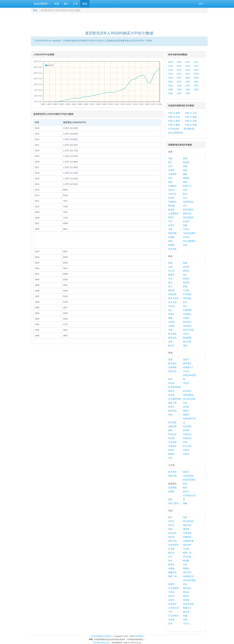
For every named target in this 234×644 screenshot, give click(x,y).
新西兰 (186, 472)
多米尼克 (187, 391)
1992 (170, 93)
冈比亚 (171, 596)
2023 (179, 62)
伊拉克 (186, 237)
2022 (187, 62)
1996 (170, 89)
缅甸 (185, 182)
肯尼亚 (171, 600)
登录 (201, 4)
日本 (170, 166)
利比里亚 (172, 533)
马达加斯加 (173, 588)
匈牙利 (186, 282)
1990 (187, 93)
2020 (170, 66)
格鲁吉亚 (187, 213)
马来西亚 (172, 174)
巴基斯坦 (172, 186)
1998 (187, 85)
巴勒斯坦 (172, 201)
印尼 (170, 178)
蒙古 (185, 194)
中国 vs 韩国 (191, 125)
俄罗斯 (171, 290)
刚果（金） (188, 552)
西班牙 (186, 271)
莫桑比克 (172, 572)
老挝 (170, 182)
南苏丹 (186, 596)
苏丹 (170, 623)
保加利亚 (172, 294)
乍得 (185, 564)
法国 (170, 267)
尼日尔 (171, 525)
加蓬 (185, 615)
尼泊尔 (171, 190)
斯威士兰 (187, 608)
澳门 (170, 162)
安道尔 (171, 314)
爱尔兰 (171, 345)
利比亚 (171, 537)
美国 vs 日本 (174, 117)
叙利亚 (171, 209)
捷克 (170, 282)
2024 (170, 62)
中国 (170, 158)
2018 (187, 66)
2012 (170, 74)
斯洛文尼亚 (173, 298)
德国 (185, 263)
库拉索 (171, 438)
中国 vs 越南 (174, 125)
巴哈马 (186, 454)
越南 (185, 174)
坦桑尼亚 (187, 537)
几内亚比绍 (173, 608)
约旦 (185, 198)
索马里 (186, 612)
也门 (185, 205)
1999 (179, 85)
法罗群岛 (187, 326)
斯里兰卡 (187, 186)
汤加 (170, 499)
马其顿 (171, 322)
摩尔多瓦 (187, 322)
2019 (179, 66)
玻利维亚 (187, 363)
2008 (170, 77)
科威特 (171, 237)
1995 (179, 89)
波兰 (170, 286)
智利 (170, 379)
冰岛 (170, 278)
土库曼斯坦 (173, 213)
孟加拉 (171, 198)
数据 (84, 3)
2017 (196, 66)
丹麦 (170, 330)
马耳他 (171, 306)
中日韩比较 (173, 128)
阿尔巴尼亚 (188, 330)
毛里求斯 (187, 533)
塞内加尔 (187, 588)
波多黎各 (172, 367)
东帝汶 (171, 225)
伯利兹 (186, 407)
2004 (170, 81)
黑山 (170, 310)
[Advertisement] (119, 20)
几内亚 (186, 549)
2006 (187, 77)
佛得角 (186, 529)
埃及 (185, 517)
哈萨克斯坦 (188, 209)
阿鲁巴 (171, 450)
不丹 (170, 221)
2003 (179, 81)
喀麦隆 (186, 560)
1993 (196, 89)
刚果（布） (173, 576)
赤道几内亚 (188, 604)
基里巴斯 (172, 476)
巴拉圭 (186, 371)
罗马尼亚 (187, 294)
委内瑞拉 (172, 363)
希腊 (185, 286)
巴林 (185, 245)
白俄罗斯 (187, 310)
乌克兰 (186, 334)
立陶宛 (171, 326)
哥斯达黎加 (188, 395)
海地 (170, 414)
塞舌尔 (171, 552)
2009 (196, 74)
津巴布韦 (187, 572)
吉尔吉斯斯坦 (189, 241)
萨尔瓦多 (187, 446)
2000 (170, 85)
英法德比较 (189, 128)
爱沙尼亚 (187, 341)
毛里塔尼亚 (173, 545)
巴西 (185, 442)
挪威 (170, 318)
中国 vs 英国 (174, 121)
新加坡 (186, 162)
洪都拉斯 (172, 426)
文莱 (170, 229)
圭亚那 (171, 395)
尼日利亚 (187, 556)
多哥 (170, 560)
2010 (187, 74)
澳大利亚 (172, 472)
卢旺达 (171, 592)
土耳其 (186, 290)
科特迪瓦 (172, 604)
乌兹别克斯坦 (189, 233)
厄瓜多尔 (187, 434)
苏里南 (186, 430)
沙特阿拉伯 (188, 201)
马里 (185, 619)
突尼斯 (186, 600)
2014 (187, 70)
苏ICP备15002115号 (101, 643)
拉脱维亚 (187, 314)
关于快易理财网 (97, 636)
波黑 (170, 341)
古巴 (170, 458)
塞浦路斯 (187, 337)
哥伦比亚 (172, 434)
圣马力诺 (172, 302)
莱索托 (186, 568)
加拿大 (186, 359)
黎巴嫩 (171, 205)
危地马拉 (187, 438)
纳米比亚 (187, 525)
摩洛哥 (171, 564)
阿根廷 (171, 454)
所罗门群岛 (173, 503)
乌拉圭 (186, 383)
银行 (66, 3)
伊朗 (170, 241)
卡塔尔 (186, 229)
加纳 (170, 529)
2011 (179, 74)
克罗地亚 (187, 298)
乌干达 (186, 623)
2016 (170, 70)
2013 (196, 70)
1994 (187, 89)
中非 (170, 612)
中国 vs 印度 (191, 121)
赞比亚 (186, 592)
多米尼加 (187, 426)
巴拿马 (186, 450)
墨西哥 (186, 414)
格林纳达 (172, 410)
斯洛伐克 (172, 337)
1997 (196, 85)
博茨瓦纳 (172, 541)
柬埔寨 (186, 178)
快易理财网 (41, 3)
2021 (196, 62)
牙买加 (171, 383)
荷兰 (185, 306)
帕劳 (185, 487)
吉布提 (171, 549)
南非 (170, 517)
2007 (179, 77)
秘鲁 (170, 430)
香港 (185, 158)
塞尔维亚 (172, 334)
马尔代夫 (172, 194)
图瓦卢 (186, 491)
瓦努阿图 (172, 487)
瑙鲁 (185, 503)
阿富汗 (171, 217)
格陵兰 (186, 410)
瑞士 (185, 274)
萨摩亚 (171, 491)
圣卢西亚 (172, 422)
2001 (196, 81)
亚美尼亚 (172, 249)
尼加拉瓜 (172, 371)
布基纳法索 (188, 541)
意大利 (171, 271)
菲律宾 (171, 170)
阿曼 (185, 225)
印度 (185, 190)
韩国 (185, 170)
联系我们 (108, 636)
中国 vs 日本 (191, 113)
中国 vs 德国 (191, 117)
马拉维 (171, 619)
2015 (179, 70)
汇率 (75, 3)
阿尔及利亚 (188, 521)
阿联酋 (171, 245)
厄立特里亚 (173, 615)
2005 (196, 77)
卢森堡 (186, 318)
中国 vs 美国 (174, 113)
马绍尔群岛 (188, 476)
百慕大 (171, 407)
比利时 (186, 267)
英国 (170, 263)
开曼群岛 (172, 446)
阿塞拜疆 (172, 233)
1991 (179, 93)
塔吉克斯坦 (188, 217)
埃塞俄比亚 (188, 576)
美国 (170, 359)
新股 (56, 3)
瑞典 (185, 345)
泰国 (185, 166)
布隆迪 (171, 568)
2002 (187, 81)
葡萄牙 (171, 274)
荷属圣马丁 (188, 367)
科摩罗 (171, 584)
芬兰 (185, 302)
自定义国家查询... (176, 132)
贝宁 (170, 556)
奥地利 (186, 278)
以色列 (186, 221)
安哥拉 (171, 521)
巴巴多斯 (172, 442)
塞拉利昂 (187, 545)
